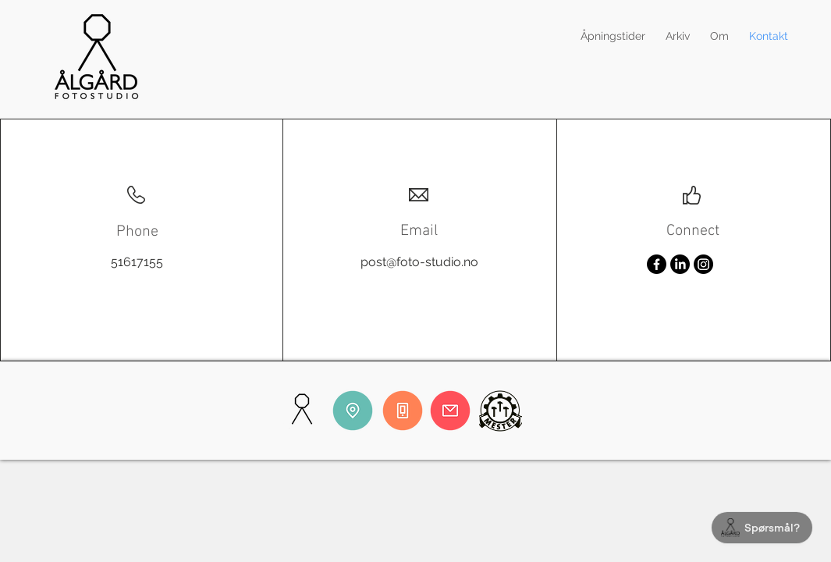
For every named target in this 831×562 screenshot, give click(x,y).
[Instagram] (703, 264)
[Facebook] (656, 264)
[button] (677, 36)
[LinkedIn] (680, 264)
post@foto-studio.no (419, 261)
